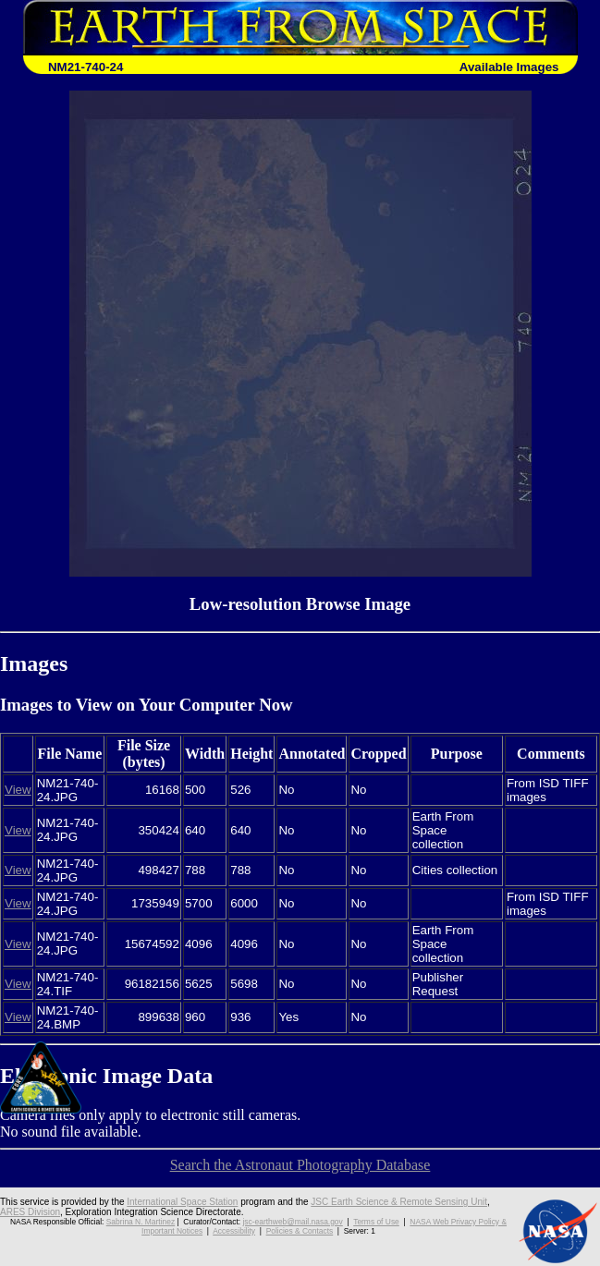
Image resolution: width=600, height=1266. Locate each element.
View (18, 790)
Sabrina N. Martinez (140, 1221)
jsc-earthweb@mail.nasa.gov (293, 1221)
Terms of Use (376, 1221)
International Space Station (182, 1202)
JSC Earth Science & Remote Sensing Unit (399, 1202)
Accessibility (234, 1231)
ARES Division (30, 1212)
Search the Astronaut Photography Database (300, 1165)
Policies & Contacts (300, 1231)
